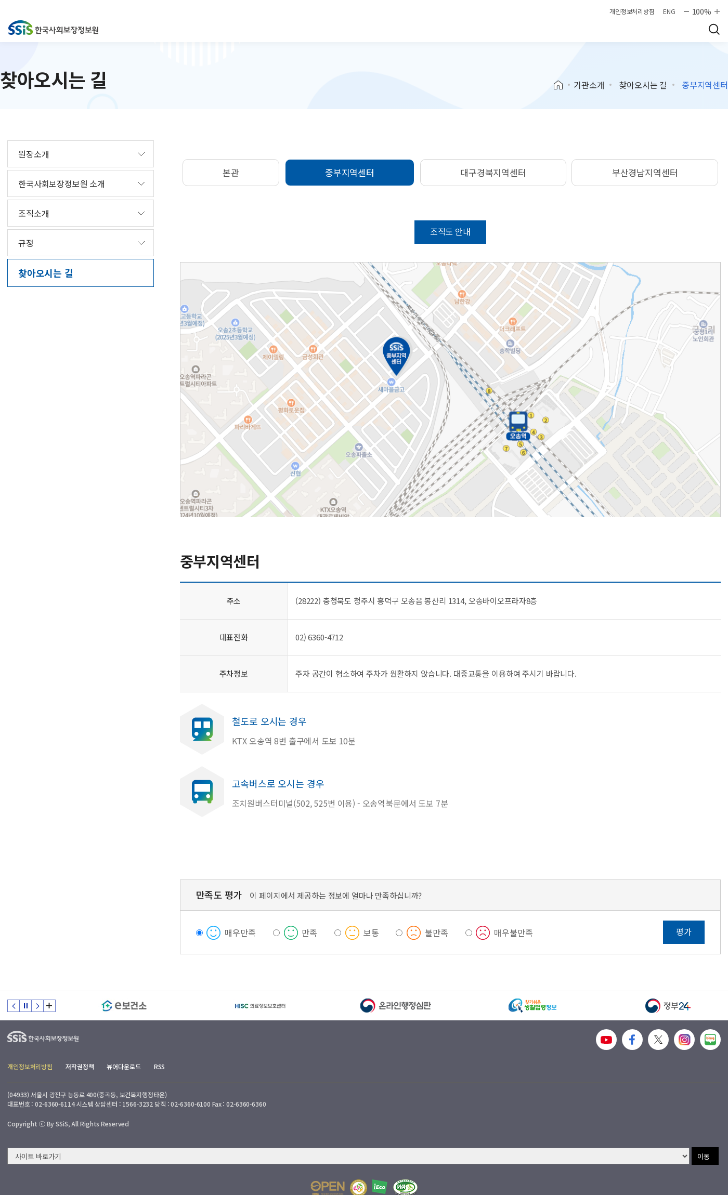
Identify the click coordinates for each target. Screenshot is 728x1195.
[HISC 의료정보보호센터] (260, 1006)
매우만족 (240, 932)
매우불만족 (513, 932)
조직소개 (33, 213)
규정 (26, 243)
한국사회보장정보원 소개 (61, 183)
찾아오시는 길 (643, 85)
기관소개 (589, 85)
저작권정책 (80, 1066)
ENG (669, 11)
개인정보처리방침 (632, 11)
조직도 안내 (450, 231)
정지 (25, 1006)
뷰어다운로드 (123, 1066)
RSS (159, 1066)
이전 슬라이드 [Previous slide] (13, 1006)
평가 (684, 931)
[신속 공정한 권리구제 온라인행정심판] (396, 1006)
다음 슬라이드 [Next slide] (37, 1006)
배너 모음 (49, 1006)
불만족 (436, 932)
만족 (309, 932)
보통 (371, 932)
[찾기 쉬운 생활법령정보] (532, 1006)
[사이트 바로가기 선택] (348, 1156)
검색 (714, 29)
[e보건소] (124, 1006)
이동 (703, 1156)
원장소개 (33, 154)
